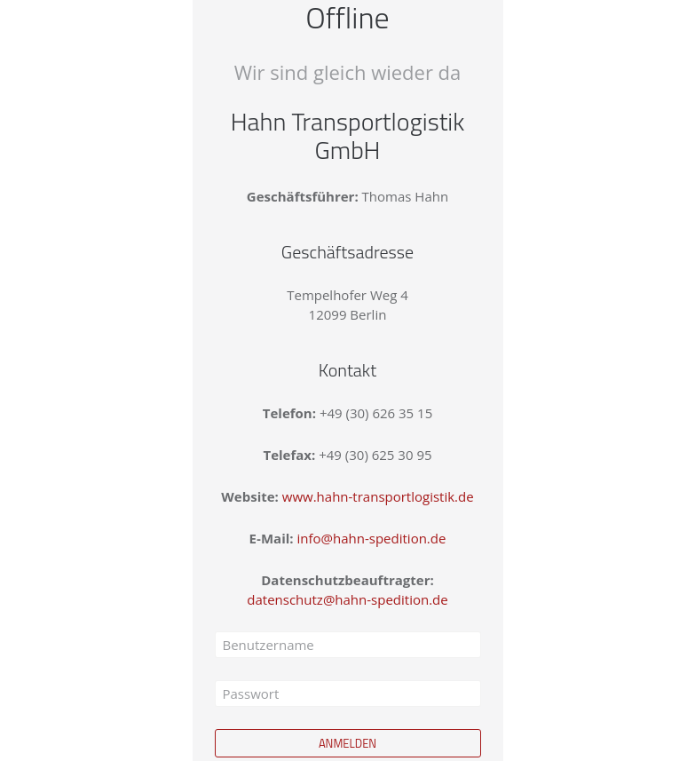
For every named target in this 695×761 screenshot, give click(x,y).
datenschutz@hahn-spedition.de (347, 599)
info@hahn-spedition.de (371, 538)
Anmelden (347, 743)
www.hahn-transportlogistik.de (378, 496)
